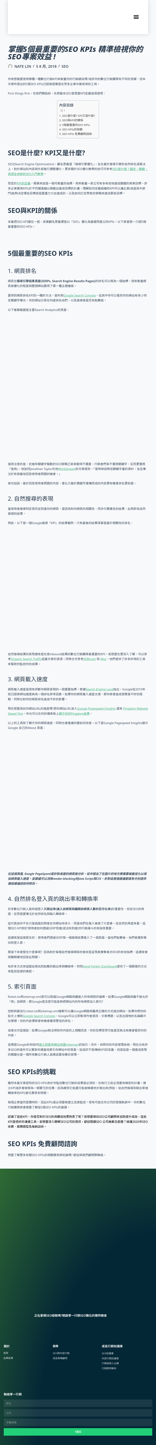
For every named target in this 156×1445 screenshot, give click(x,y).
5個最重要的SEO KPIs (76, 125)
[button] (136, 17)
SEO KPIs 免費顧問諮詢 (77, 134)
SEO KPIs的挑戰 (72, 129)
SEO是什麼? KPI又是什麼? (78, 116)
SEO (65, 66)
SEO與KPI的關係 (72, 120)
